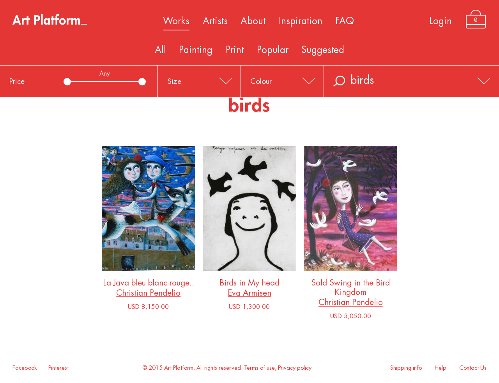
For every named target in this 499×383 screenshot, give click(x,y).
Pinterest (58, 368)
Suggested (322, 50)
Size (174, 81)
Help (440, 368)
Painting (195, 50)
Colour (261, 81)
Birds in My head (249, 284)
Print (235, 50)
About (253, 21)
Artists (215, 21)
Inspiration (300, 21)
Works (176, 21)
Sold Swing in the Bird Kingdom (350, 289)
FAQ (344, 21)
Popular (272, 50)
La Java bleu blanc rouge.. (148, 284)
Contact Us (473, 368)
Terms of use (259, 368)
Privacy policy (294, 368)
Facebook (24, 368)
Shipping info (406, 368)
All (160, 50)
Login (440, 21)
